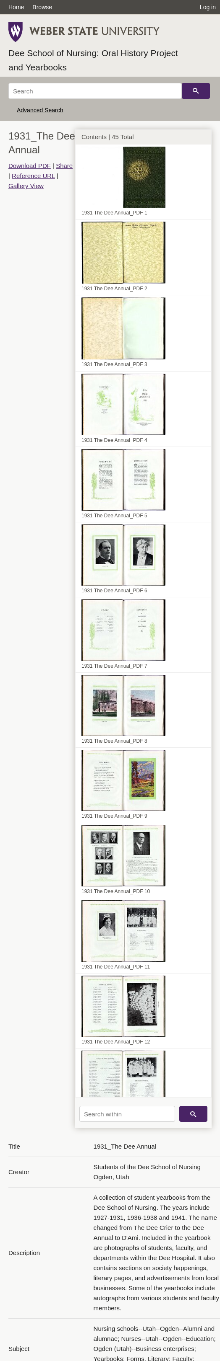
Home (16, 7)
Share (64, 165)
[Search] (95, 91)
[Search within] (127, 1114)
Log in (208, 7)
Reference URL (33, 175)
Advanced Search (40, 110)
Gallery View (26, 185)
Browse (42, 7)
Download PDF (29, 165)
